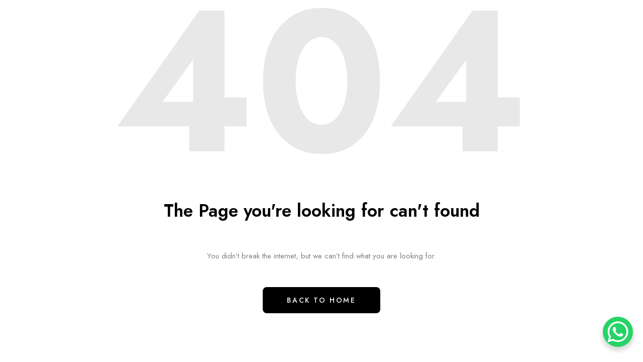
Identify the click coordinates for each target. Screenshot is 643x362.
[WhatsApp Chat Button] (618, 332)
